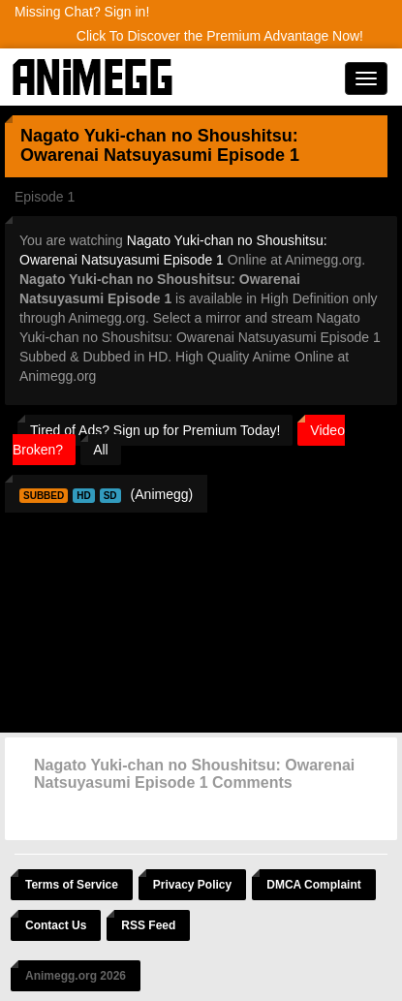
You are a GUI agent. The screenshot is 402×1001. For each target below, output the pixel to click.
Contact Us (55, 925)
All (100, 449)
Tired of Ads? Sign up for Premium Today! (155, 430)
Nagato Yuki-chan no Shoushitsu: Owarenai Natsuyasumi (159, 145)
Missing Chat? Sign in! (82, 11)
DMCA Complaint (313, 885)
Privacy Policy (192, 885)
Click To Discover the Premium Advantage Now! (220, 36)
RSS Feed (148, 925)
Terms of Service (71, 885)
